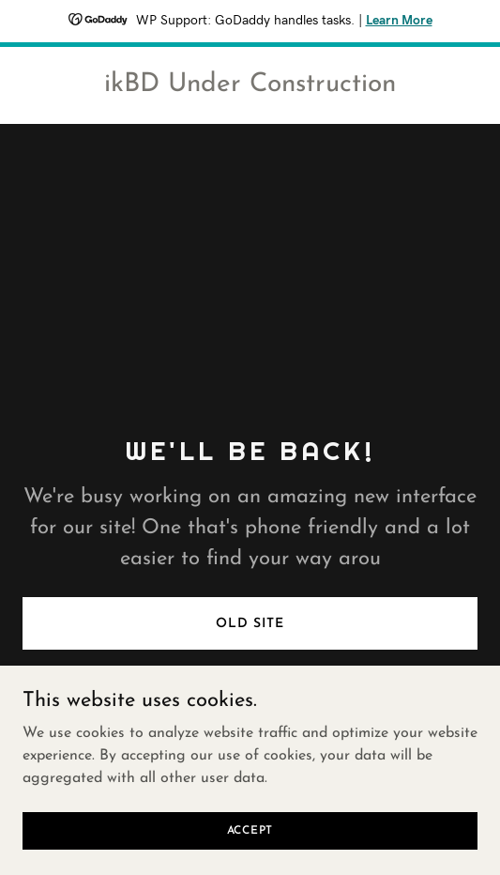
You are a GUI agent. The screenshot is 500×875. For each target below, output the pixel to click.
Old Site (249, 624)
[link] (250, 87)
